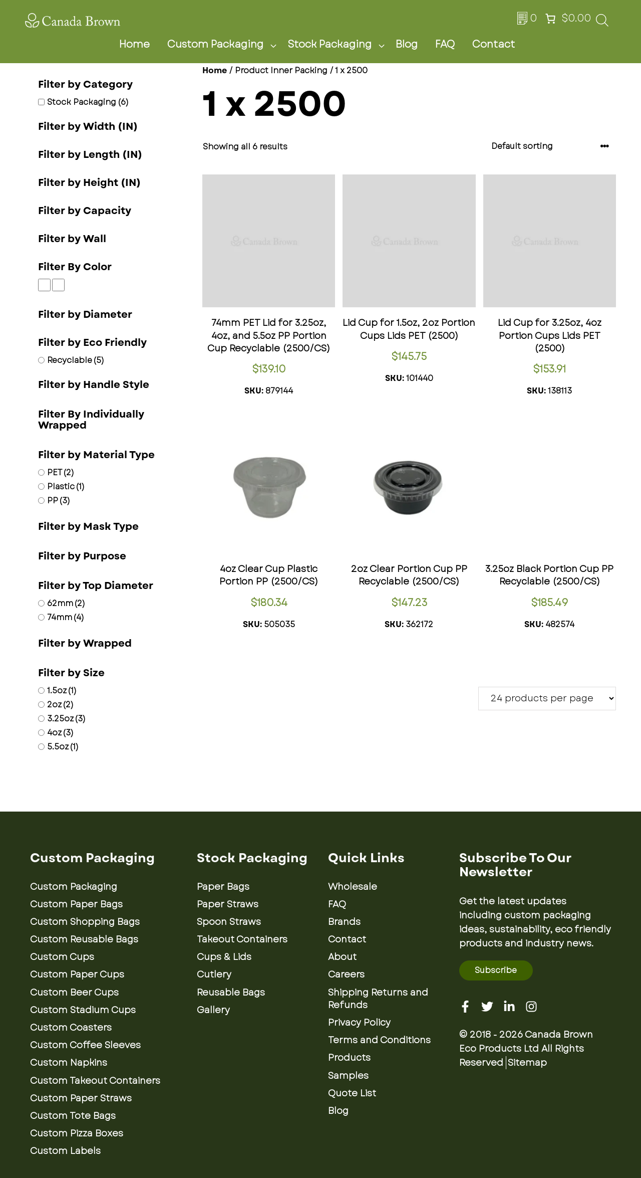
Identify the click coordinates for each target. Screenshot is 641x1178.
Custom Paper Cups (77, 974)
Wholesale (352, 886)
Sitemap (527, 1062)
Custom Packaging (224, 45)
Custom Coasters (71, 1027)
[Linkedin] (509, 1007)
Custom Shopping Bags (85, 921)
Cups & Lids (224, 956)
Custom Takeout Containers (95, 1080)
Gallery (213, 1010)
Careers (346, 974)
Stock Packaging (339, 45)
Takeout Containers (242, 939)
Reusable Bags (231, 992)
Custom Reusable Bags (84, 939)
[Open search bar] (602, 23)
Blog (407, 44)
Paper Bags (223, 886)
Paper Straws (227, 904)
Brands (344, 921)
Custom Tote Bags (73, 1115)
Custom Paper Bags (76, 904)
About (342, 956)
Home (134, 44)
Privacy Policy (359, 1022)
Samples (348, 1075)
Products (349, 1057)
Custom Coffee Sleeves (85, 1045)
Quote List (352, 1093)
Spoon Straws (229, 921)
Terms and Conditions (379, 1040)
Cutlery (214, 974)
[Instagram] (531, 1007)
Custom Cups (62, 956)
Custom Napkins (68, 1062)
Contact (493, 44)
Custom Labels (65, 1150)
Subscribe (496, 970)
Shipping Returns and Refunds (378, 999)
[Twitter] (487, 1007)
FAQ (445, 44)
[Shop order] (550, 146)
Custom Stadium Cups (83, 1010)
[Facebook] (465, 1007)
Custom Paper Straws (81, 1098)
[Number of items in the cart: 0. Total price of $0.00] (567, 18)
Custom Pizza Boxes (76, 1133)
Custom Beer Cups (74, 992)
